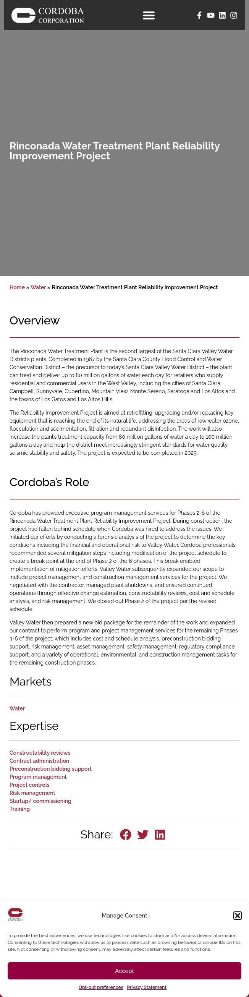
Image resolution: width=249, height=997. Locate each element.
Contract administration (39, 761)
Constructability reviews (40, 753)
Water (38, 287)
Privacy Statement (147, 987)
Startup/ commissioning (40, 801)
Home (17, 287)
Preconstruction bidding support (51, 769)
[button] (237, 915)
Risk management (32, 793)
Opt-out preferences (101, 987)
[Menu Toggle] (150, 15)
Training (20, 809)
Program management (38, 777)
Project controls (30, 785)
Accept (124, 971)
